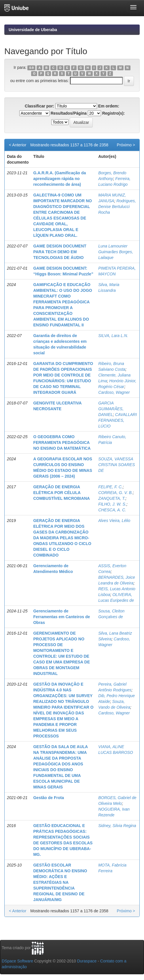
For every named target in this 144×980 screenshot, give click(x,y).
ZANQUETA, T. (111, 498)
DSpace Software (17, 961)
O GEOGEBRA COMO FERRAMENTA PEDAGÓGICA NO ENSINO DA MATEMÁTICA (61, 442)
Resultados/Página (69, 113)
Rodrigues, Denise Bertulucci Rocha (117, 206)
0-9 (31, 67)
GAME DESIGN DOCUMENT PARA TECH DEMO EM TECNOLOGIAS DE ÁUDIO (59, 252)
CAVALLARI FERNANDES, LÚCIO (117, 420)
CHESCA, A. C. (112, 510)
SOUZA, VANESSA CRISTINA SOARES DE (116, 465)
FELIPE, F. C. (110, 487)
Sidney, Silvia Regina (117, 825)
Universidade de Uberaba (33, 29)
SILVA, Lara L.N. (113, 335)
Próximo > (126, 145)
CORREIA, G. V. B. (115, 492)
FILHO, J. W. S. (112, 504)
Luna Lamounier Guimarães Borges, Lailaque (115, 252)
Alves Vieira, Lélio (114, 520)
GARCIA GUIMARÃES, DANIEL (111, 409)
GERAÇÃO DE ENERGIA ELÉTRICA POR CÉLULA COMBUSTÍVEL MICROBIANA (61, 493)
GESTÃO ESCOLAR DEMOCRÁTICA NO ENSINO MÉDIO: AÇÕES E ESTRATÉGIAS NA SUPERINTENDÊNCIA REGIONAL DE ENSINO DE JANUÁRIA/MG (60, 882)
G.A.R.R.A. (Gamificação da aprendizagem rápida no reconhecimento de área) (59, 179)
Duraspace (87, 961)
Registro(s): (113, 113)
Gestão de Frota (48, 797)
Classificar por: (39, 106)
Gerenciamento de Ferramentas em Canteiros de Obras (61, 617)
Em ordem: (108, 106)
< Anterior (17, 145)
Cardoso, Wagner (114, 392)
